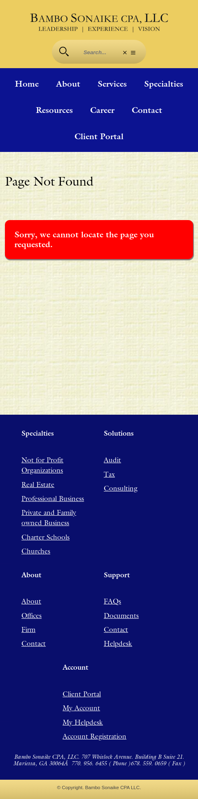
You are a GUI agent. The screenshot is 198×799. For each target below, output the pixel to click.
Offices (31, 615)
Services (112, 83)
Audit (112, 460)
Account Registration (94, 736)
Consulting (120, 488)
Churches (35, 551)
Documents (121, 615)
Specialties (163, 83)
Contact (147, 110)
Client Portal (99, 136)
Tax (109, 474)
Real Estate (37, 484)
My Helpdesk (83, 722)
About (68, 83)
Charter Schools (45, 537)
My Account (81, 708)
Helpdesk (118, 643)
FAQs (112, 601)
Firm (28, 629)
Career (102, 110)
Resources (54, 110)
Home (27, 83)
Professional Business (52, 498)
